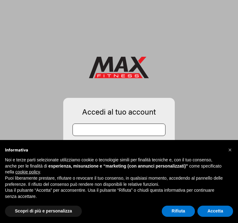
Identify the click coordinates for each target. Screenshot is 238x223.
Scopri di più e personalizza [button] (43, 210)
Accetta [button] (215, 210)
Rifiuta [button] (178, 210)
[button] (230, 150)
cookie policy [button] (27, 171)
